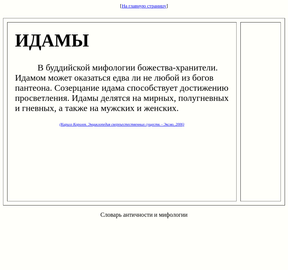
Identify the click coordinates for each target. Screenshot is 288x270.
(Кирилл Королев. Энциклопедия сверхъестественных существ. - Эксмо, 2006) (122, 124)
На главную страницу (144, 6)
